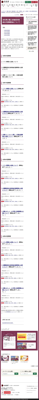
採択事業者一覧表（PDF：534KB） (11, 149)
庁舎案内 (16, 394)
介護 (17, 11)
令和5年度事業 (7, 35)
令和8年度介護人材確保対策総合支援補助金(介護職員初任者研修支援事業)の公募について (32, 28)
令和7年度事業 (7, 31)
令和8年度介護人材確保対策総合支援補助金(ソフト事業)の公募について (32, 33)
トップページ (3, 11)
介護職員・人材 (21, 11)
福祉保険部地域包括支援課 (8, 322)
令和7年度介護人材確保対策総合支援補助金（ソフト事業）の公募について (32, 43)
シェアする (17, 14)
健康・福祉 (9, 11)
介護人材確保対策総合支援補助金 (32, 22)
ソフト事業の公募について (10, 88)
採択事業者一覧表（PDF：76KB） (11, 201)
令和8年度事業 (7, 30)
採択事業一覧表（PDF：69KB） (10, 302)
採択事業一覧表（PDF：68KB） (10, 278)
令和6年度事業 (7, 33)
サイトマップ (30, 392)
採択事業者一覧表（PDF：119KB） (11, 101)
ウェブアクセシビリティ (32, 390)
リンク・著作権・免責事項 (32, 388)
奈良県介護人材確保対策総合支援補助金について (32, 48)
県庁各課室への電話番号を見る (7, 394)
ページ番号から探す (26, 371)
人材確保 (26, 11)
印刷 (22, 14)
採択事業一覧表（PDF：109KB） (10, 255)
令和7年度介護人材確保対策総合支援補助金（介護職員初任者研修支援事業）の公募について (32, 38)
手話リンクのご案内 (16, 392)
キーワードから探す (8, 371)
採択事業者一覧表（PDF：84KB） (11, 226)
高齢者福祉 (14, 11)
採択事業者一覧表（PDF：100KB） (11, 178)
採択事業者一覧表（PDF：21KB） (11, 124)
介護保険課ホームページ (10, 311)
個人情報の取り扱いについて (33, 386)
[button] (12, 2)
